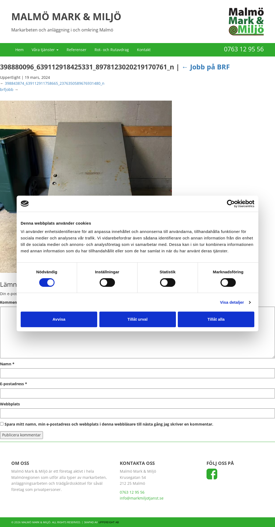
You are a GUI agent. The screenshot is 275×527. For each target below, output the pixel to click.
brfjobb (6, 89)
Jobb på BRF (206, 66)
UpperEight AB (109, 522)
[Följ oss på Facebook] (212, 475)
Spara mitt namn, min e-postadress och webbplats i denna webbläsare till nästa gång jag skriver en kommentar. (109, 424)
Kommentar (13, 302)
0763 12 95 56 (244, 49)
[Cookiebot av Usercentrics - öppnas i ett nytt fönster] (230, 204)
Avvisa (59, 319)
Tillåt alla (216, 319)
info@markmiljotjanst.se (142, 498)
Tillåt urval (138, 319)
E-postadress (13, 383)
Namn (7, 363)
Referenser (76, 49)
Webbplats (10, 403)
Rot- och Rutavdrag (112, 49)
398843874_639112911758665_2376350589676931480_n (54, 83)
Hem (19, 49)
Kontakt (144, 49)
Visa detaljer (232, 302)
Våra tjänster (45, 49)
